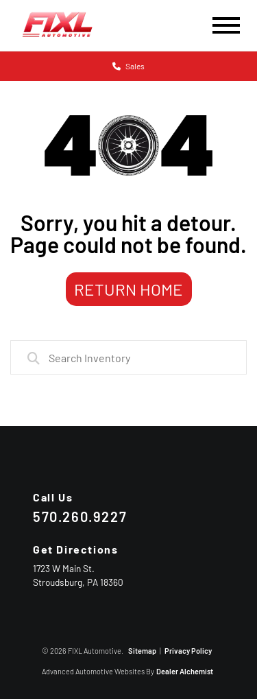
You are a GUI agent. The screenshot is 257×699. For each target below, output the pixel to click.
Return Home (128, 289)
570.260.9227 (80, 516)
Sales (128, 66)
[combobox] (128, 357)
